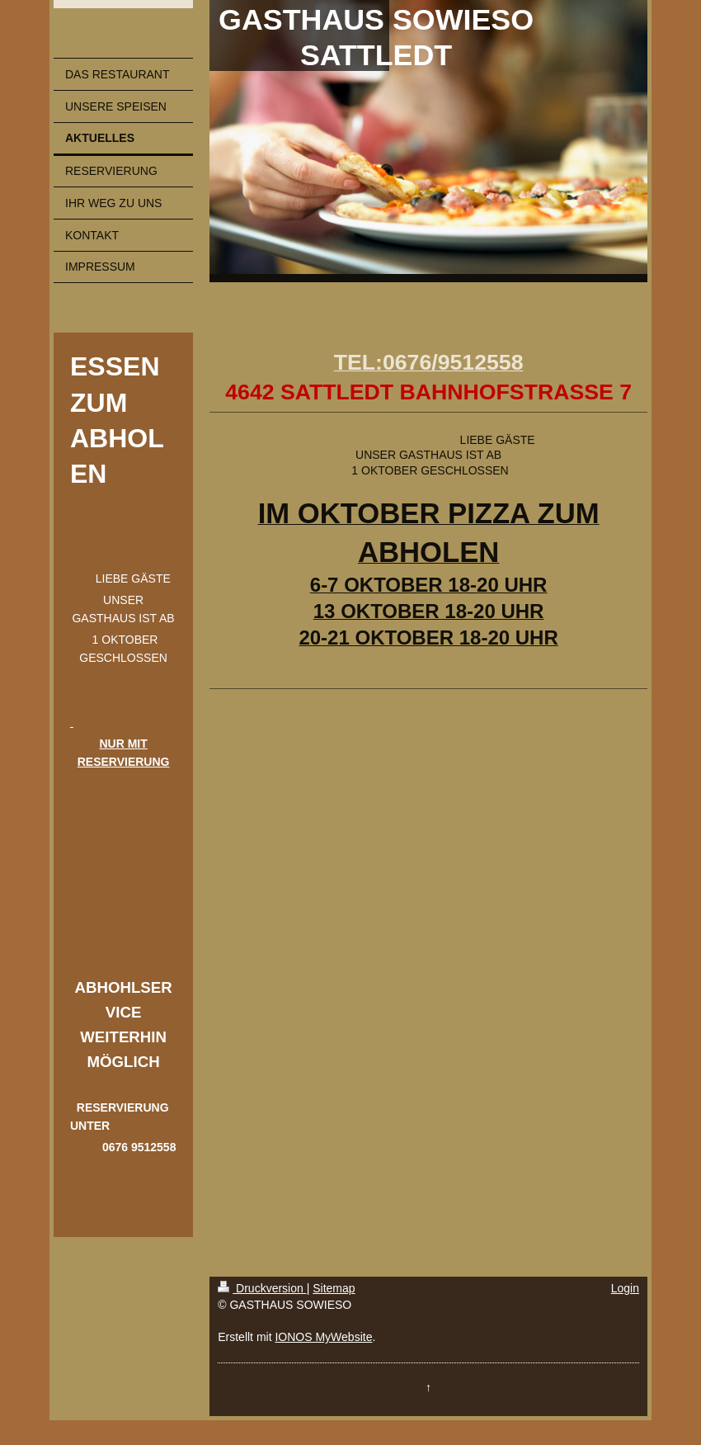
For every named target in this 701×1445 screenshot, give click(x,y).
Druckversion (262, 1288)
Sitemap (334, 1288)
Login (625, 1288)
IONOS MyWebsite (323, 1336)
